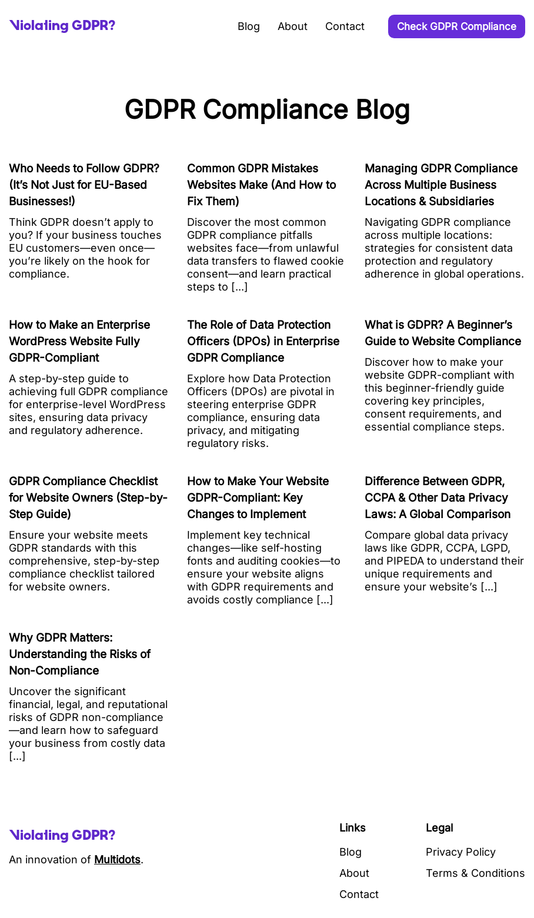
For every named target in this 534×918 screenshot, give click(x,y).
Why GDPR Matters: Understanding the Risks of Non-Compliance (80, 654)
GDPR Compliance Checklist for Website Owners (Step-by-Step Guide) (88, 498)
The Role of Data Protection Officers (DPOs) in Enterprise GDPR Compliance (263, 341)
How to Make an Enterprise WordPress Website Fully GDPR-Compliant (79, 341)
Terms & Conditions (475, 873)
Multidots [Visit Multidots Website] (117, 859)
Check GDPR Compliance (456, 26)
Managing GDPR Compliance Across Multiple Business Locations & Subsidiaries (441, 185)
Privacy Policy (461, 852)
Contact (345, 26)
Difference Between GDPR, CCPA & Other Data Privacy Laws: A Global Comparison (437, 498)
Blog (249, 26)
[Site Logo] (62, 26)
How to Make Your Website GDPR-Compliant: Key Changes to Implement (258, 498)
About (293, 26)
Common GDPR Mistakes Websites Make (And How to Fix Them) (261, 185)
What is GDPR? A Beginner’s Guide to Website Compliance (443, 333)
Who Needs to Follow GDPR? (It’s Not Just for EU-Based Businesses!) (84, 185)
